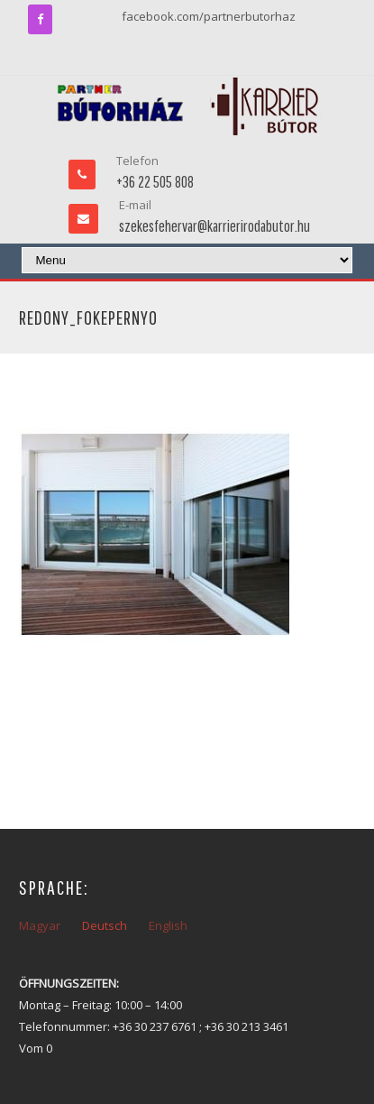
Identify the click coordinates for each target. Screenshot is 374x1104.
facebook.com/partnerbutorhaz (209, 16)
